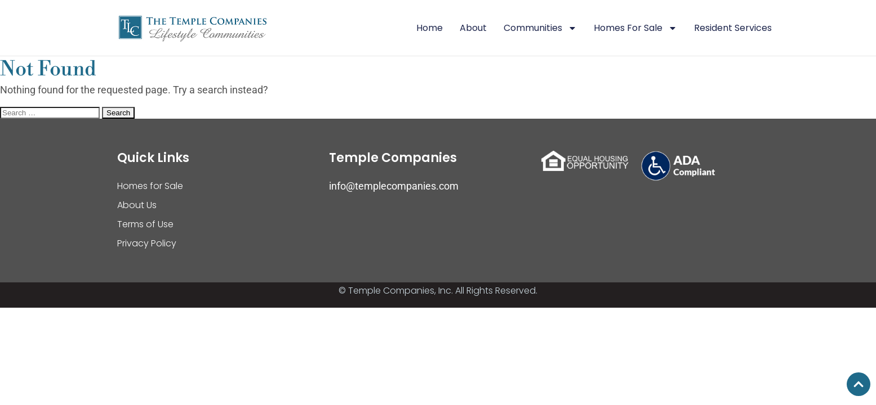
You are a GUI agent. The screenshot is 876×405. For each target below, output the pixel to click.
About (473, 27)
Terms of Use (145, 224)
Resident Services (733, 27)
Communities (540, 28)
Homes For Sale (635, 28)
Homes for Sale (150, 185)
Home (429, 27)
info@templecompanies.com (394, 186)
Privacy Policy (146, 243)
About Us (137, 205)
